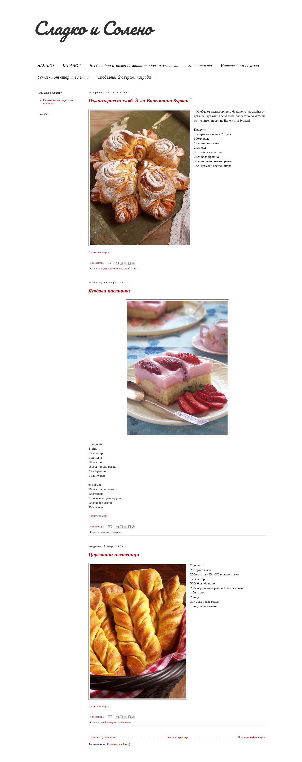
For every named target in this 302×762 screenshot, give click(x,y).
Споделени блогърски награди (124, 78)
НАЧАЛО (45, 66)
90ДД (104, 268)
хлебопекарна (116, 268)
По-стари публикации (251, 737)
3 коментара (97, 526)
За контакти (200, 66)
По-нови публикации (103, 737)
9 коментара (97, 262)
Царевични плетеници (114, 555)
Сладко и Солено (92, 27)
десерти (105, 532)
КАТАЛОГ (71, 66)
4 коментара (97, 716)
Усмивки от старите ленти (63, 78)
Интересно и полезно (240, 66)
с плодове (116, 532)
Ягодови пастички (109, 291)
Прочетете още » (99, 252)
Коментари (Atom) (118, 744)
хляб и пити (131, 268)
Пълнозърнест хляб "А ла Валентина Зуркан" (139, 101)
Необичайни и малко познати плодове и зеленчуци (134, 66)
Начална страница (176, 737)
